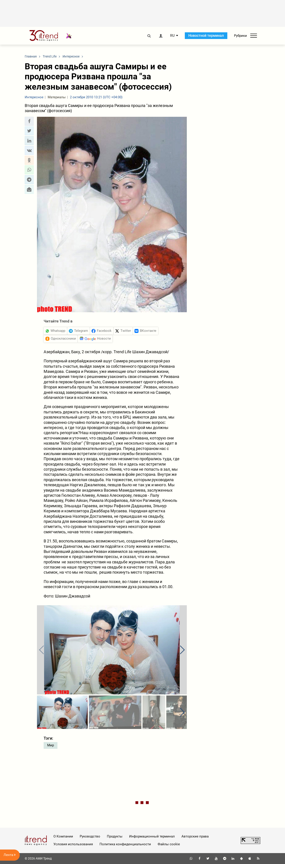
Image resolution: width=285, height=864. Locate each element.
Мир (50, 745)
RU (172, 35)
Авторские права (195, 836)
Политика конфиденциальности (125, 844)
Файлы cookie (169, 844)
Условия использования (73, 844)
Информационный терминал (152, 836)
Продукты (114, 836)
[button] (29, 121)
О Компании (63, 836)
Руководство (90, 836)
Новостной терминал (206, 35)
